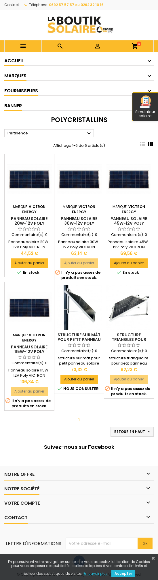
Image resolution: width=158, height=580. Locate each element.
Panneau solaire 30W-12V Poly (79, 221)
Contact (11, 4)
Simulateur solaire (145, 107)
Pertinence (49, 133)
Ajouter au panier (29, 262)
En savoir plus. (95, 573)
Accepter (123, 573)
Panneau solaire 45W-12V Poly (129, 221)
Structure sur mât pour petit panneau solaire (79, 339)
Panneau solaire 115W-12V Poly (29, 349)
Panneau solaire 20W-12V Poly (29, 221)
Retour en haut (132, 431)
